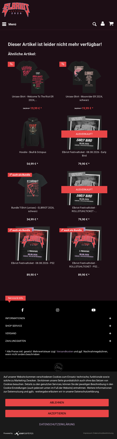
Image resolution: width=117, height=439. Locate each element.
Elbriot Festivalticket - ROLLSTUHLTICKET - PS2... (84, 264)
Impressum (87, 433)
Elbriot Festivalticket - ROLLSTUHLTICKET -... (84, 209)
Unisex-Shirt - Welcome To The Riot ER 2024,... (33, 98)
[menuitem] (9, 24)
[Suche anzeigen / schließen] (94, 24)
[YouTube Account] (94, 310)
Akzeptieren (57, 413)
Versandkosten (65, 351)
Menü (9, 24)
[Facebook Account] (22, 310)
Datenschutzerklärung (57, 424)
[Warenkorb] (111, 24)
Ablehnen (57, 402)
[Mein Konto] (102, 24)
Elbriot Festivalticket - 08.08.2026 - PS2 (32, 263)
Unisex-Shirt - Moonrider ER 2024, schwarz (84, 98)
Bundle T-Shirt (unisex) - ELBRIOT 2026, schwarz (32, 209)
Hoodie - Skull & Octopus (32, 152)
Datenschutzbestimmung (103, 433)
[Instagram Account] (57, 310)
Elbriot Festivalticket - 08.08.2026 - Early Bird (84, 154)
